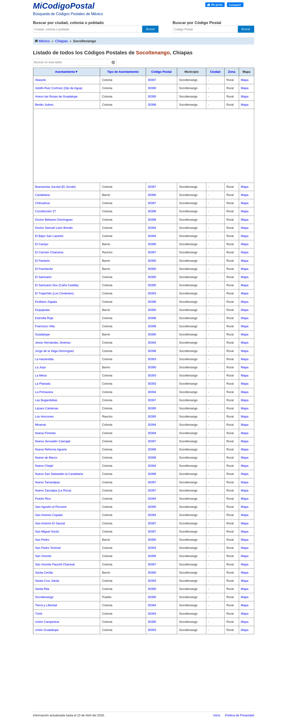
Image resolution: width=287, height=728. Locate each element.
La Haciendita (44, 359)
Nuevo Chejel (44, 465)
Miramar (40, 424)
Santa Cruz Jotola (47, 580)
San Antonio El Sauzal (50, 523)
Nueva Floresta (45, 433)
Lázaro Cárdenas (46, 408)
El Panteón (42, 260)
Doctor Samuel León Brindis (54, 228)
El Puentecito (44, 269)
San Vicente (43, 556)
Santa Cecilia (44, 572)
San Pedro (42, 539)
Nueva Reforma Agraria (51, 449)
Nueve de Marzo (46, 457)
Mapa (245, 80)
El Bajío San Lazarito (49, 236)
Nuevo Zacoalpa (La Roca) (53, 490)
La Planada (43, 383)
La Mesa (41, 375)
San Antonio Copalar (49, 515)
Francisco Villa (45, 326)
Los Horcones (44, 416)
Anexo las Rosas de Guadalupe (56, 96)
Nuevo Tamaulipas (47, 482)
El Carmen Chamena (49, 252)
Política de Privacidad (239, 715)
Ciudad (215, 71)
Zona (231, 71)
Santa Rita (42, 589)
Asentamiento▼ (66, 71)
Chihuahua (42, 203)
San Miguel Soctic (47, 531)
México (42, 40)
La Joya (40, 367)
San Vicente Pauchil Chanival (55, 564)
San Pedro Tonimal (48, 548)
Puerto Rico (43, 498)
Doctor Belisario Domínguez (54, 219)
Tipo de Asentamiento (123, 71)
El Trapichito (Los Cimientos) (54, 293)
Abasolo (40, 80)
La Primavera (44, 392)
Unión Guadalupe (47, 630)
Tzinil (38, 613)
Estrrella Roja (44, 318)
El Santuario (43, 277)
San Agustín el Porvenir (51, 507)
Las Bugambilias (46, 400)
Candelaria (42, 195)
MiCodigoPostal (64, 5)
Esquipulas (42, 310)
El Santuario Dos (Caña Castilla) (57, 285)
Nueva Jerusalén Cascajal (52, 441)
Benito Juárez (44, 104)
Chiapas (61, 41)
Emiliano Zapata (46, 301)
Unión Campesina (47, 622)
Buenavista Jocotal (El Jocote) (55, 186)
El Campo (41, 244)
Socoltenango (44, 597)
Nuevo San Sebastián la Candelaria (59, 474)
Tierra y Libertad (46, 605)
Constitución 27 (45, 211)
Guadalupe (42, 334)
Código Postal (161, 71)
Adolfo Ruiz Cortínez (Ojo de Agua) (58, 88)
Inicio (216, 715)
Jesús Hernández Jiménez (53, 342)
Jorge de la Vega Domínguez (54, 351)
